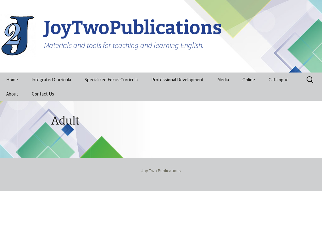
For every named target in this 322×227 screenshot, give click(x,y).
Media (223, 80)
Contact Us (43, 94)
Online (248, 80)
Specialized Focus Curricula (111, 80)
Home (12, 80)
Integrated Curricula (51, 80)
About (12, 94)
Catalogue (279, 80)
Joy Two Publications (161, 170)
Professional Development (177, 80)
